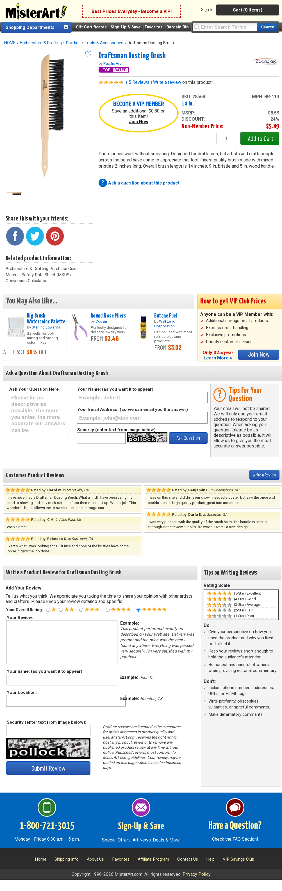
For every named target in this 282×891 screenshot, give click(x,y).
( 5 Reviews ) (139, 82)
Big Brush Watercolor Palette (46, 319)
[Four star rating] (108, 610)
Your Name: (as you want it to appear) (115, 389)
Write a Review (264, 474)
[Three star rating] (81, 610)
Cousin (101, 321)
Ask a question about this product (143, 183)
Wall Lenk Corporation (164, 323)
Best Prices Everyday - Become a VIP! (132, 11)
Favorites (154, 27)
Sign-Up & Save (126, 27)
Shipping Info (66, 859)
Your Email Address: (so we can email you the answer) (132, 409)
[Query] (224, 27)
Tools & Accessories (104, 42)
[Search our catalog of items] (267, 27)
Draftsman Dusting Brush (132, 56)
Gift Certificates (91, 27)
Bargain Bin (178, 27)
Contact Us (187, 859)
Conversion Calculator (26, 280)
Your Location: (21, 692)
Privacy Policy (197, 874)
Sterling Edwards (46, 327)
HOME (9, 42)
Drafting (73, 42)
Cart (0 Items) (247, 10)
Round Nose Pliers (108, 316)
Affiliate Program (153, 859)
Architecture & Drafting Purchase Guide (42, 268)
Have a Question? (234, 826)
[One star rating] (48, 610)
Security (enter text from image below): (117, 429)
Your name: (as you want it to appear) (44, 671)
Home (40, 859)
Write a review (167, 82)
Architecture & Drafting (41, 42)
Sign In (207, 9)
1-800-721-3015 (47, 826)
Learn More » (218, 358)
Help (210, 859)
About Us (95, 859)
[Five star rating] (138, 610)
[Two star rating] (61, 610)
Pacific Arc (112, 63)
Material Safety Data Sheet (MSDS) (38, 274)
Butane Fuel (165, 316)
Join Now (138, 121)
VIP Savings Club (238, 859)
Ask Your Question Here (34, 389)
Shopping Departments (30, 27)
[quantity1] (226, 138)
